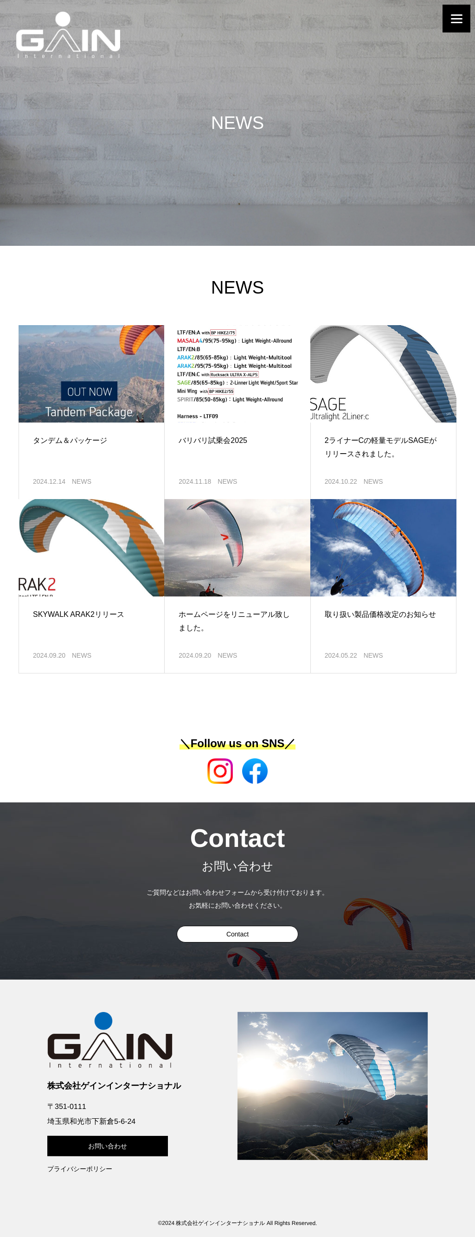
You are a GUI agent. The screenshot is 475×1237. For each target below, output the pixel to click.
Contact (237, 934)
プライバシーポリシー (79, 1169)
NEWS (81, 481)
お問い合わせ (107, 1146)
